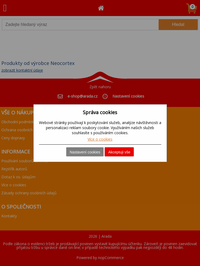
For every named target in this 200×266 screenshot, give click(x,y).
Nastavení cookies (85, 152)
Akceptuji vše (119, 152)
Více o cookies (100, 139)
